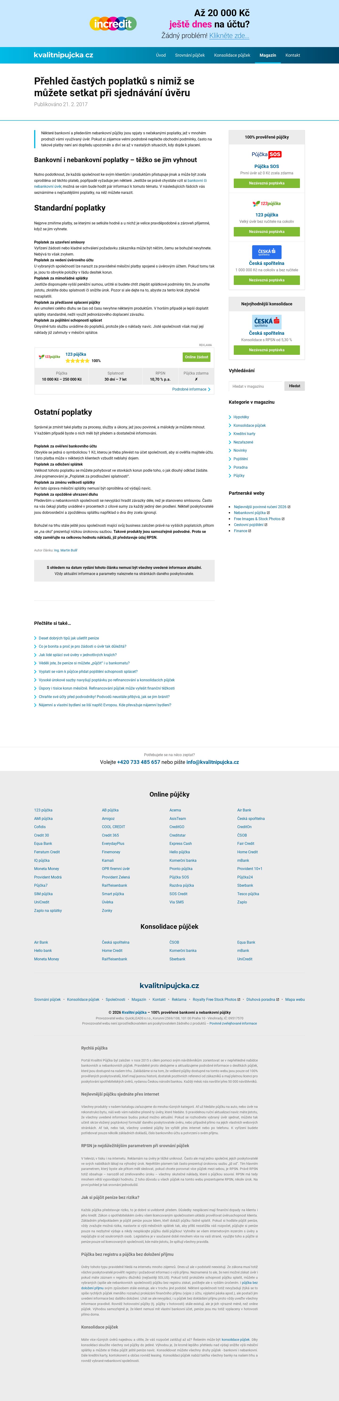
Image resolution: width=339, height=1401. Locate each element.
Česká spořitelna (251, 818)
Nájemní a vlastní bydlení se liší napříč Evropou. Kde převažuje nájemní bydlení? (105, 705)
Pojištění (241, 459)
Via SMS (177, 902)
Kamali (108, 860)
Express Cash (181, 843)
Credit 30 (41, 835)
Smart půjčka (113, 894)
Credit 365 (110, 835)
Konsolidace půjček (232, 55)
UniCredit (41, 902)
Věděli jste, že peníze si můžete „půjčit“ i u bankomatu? (84, 663)
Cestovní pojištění (248, 525)
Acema (175, 810)
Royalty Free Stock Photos (214, 999)
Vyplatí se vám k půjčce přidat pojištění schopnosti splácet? (88, 671)
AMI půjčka (43, 818)
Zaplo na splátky (48, 910)
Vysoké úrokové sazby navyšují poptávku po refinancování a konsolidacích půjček (107, 680)
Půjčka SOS (179, 877)
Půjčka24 (245, 877)
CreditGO (177, 827)
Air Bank (244, 810)
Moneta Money (46, 868)
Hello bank (43, 950)
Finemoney (111, 852)
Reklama (179, 999)
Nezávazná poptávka (267, 183)
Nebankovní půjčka (250, 513)
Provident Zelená (116, 877)
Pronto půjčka (181, 868)
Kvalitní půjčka (134, 1012)
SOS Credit (178, 894)
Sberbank (245, 885)
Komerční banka (183, 860)
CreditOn (244, 827)
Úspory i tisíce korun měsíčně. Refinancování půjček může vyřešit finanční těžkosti (107, 688)
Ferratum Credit (47, 852)
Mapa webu (295, 999)
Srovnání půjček (190, 55)
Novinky (240, 450)
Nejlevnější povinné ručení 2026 (260, 507)
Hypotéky (241, 417)
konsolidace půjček (236, 1339)
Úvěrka (107, 902)
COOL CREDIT (113, 827)
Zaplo (242, 902)
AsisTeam (178, 818)
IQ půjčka (42, 860)
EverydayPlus (113, 843)
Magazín (268, 55)
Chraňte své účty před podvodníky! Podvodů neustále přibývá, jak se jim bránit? (104, 697)
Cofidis (40, 827)
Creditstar (178, 835)
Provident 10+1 (249, 868)
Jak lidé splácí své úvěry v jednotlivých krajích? (78, 655)
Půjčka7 (41, 885)
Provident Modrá (48, 877)
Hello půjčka (180, 852)
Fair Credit (245, 843)
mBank (243, 860)
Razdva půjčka (182, 885)
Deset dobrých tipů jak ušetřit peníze (69, 638)
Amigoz (108, 818)
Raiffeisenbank (114, 885)
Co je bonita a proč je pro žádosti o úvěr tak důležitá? (82, 646)
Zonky (107, 910)
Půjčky (239, 475)
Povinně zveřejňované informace (233, 1023)
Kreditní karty (244, 433)
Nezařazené (243, 442)
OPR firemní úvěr (116, 868)
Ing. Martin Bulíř (65, 550)
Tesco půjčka (248, 894)
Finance (240, 531)
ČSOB (242, 835)
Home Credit (247, 852)
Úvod (161, 55)
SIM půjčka (43, 894)
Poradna (241, 467)
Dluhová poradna (260, 999)
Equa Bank (43, 843)
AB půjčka (110, 810)
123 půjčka (43, 810)
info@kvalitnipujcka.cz (212, 762)
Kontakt (293, 55)
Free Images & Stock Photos (257, 519)
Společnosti (115, 999)
